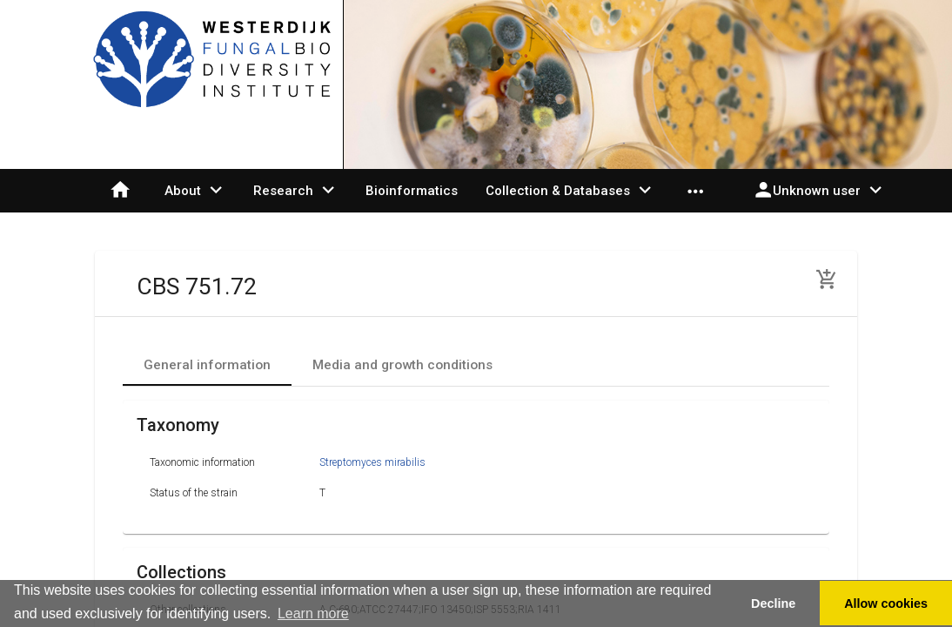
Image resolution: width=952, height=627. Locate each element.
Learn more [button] (313, 613)
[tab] (207, 365)
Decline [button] (773, 603)
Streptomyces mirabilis (372, 462)
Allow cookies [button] (886, 603)
